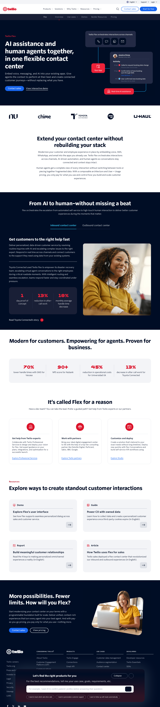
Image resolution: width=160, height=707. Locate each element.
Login (154, 2)
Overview (59, 17)
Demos (84, 17)
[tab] (63, 226)
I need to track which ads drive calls (40, 697)
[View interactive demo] (37, 88)
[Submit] (128, 689)
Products (48, 9)
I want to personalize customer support (71, 697)
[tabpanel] (80, 279)
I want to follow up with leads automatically (104, 697)
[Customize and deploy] (129, 441)
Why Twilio (72, 9)
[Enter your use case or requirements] (76, 689)
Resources (85, 9)
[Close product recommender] (131, 675)
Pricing (97, 9)
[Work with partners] (80, 441)
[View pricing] (39, 630)
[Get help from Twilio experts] (30, 441)
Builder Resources (99, 17)
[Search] (117, 8)
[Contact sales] (130, 9)
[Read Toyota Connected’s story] (26, 320)
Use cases (71, 17)
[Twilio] (9, 9)
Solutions (60, 9)
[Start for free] (148, 9)
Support (145, 2)
